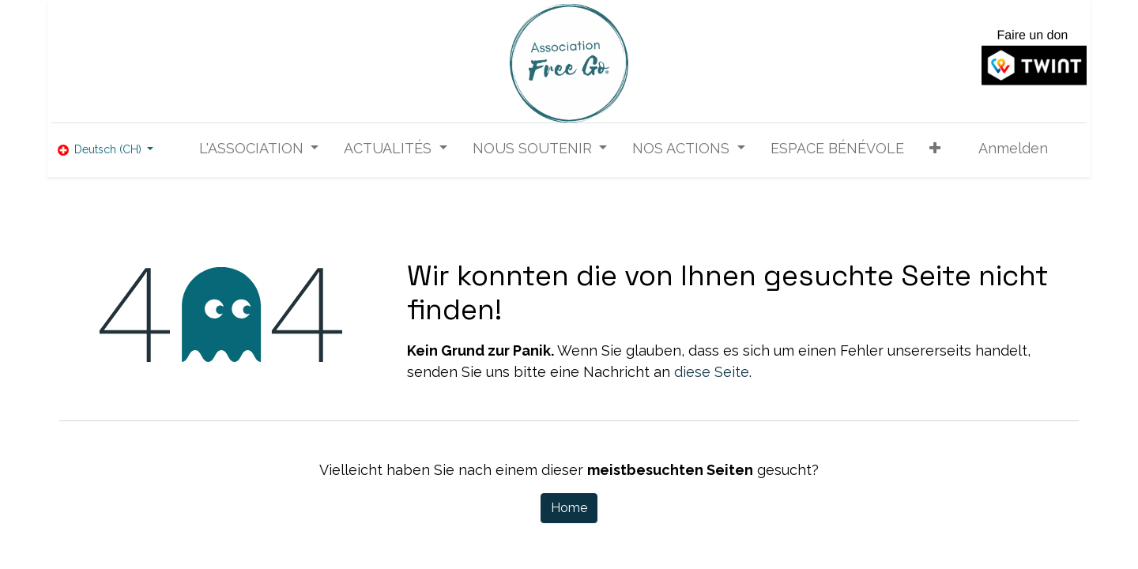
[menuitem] (837, 148)
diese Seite (711, 372)
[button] (935, 148)
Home (569, 507)
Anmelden (1013, 148)
